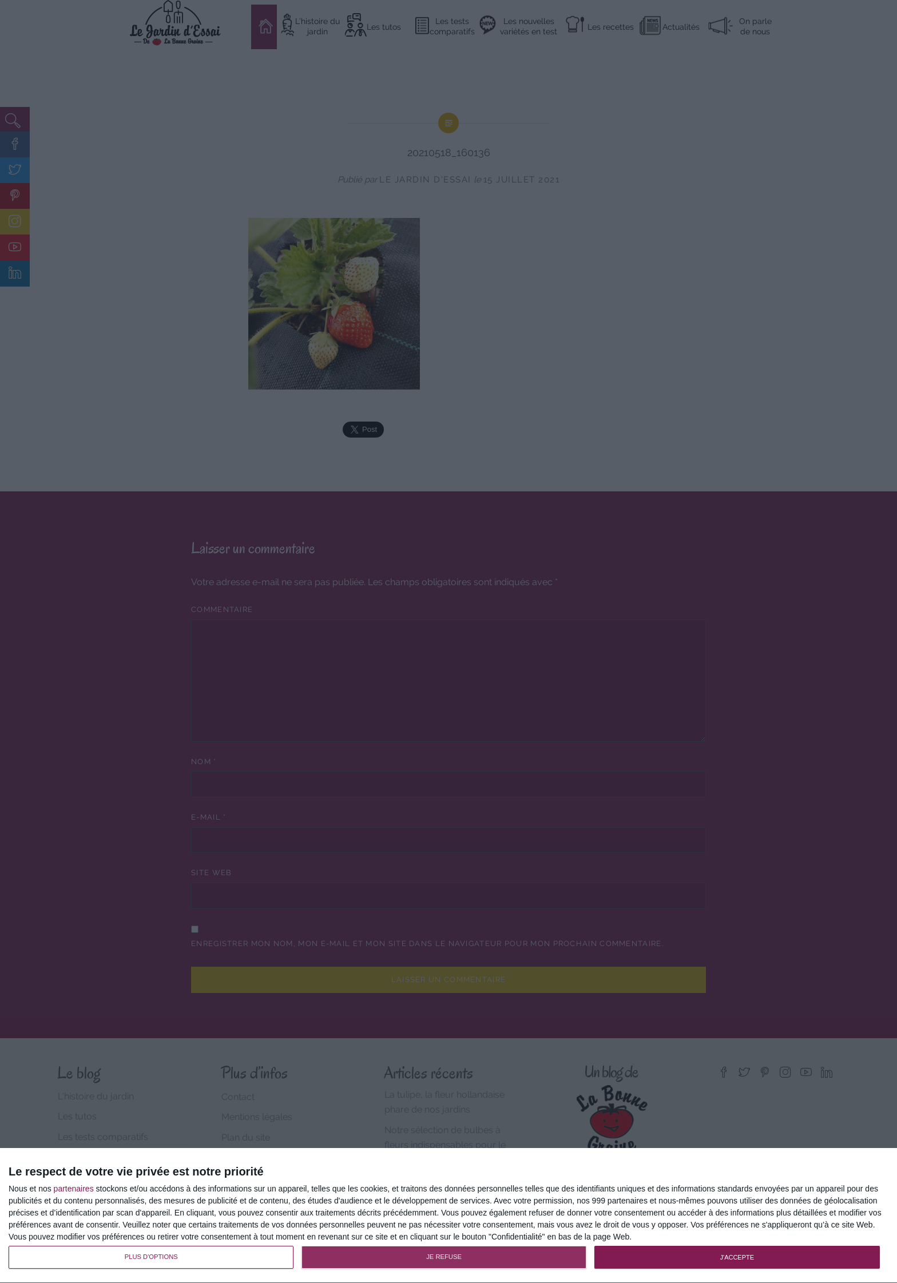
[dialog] (448, 1216)
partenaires (74, 1189)
